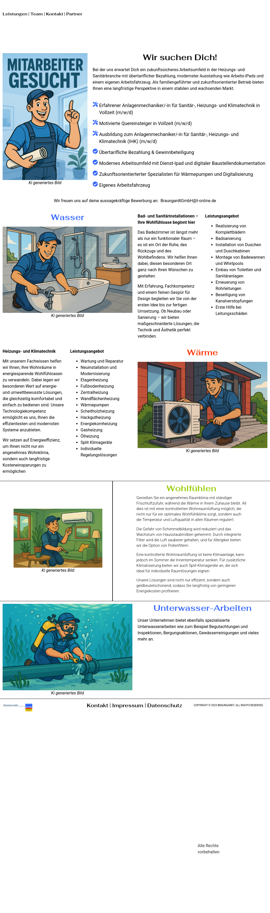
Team (37, 14)
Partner (74, 14)
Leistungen (15, 14)
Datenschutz (164, 705)
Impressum (128, 705)
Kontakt (54, 14)
